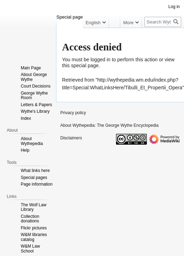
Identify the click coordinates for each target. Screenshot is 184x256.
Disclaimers (71, 138)
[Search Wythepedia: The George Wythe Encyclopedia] (162, 22)
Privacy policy (73, 112)
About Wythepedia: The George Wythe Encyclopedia (109, 125)
